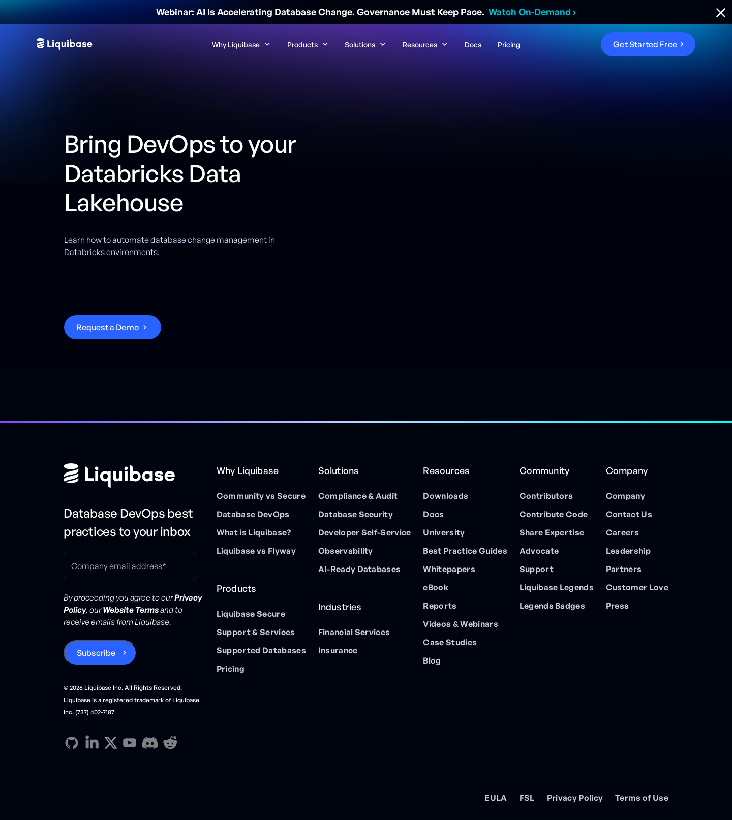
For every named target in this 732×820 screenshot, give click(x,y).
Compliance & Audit (358, 496)
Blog (432, 660)
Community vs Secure (261, 496)
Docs (473, 44)
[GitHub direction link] (72, 743)
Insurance (338, 650)
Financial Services (354, 632)
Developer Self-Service (364, 532)
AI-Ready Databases (359, 569)
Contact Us (629, 514)
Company (625, 496)
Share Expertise (552, 532)
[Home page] (134, 475)
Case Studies (450, 642)
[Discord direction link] (150, 743)
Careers (622, 532)
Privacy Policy (575, 798)
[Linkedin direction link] (92, 743)
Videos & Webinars (460, 624)
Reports (439, 606)
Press (617, 606)
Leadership (628, 551)
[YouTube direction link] (129, 743)
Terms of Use (641, 798)
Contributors (546, 496)
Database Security (355, 514)
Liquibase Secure (251, 614)
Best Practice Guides (465, 551)
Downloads (445, 496)
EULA (495, 798)
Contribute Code (554, 514)
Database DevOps (253, 514)
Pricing (509, 44)
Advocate (539, 551)
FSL (527, 798)
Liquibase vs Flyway (256, 551)
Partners (624, 569)
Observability (345, 551)
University (444, 532)
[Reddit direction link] (170, 743)
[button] (241, 44)
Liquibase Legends (557, 587)
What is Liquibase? (254, 532)
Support (537, 569)
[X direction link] (110, 742)
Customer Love (637, 587)
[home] (106, 44)
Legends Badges (552, 606)
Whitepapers (449, 569)
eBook (435, 587)
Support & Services (256, 632)
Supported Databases (261, 650)
